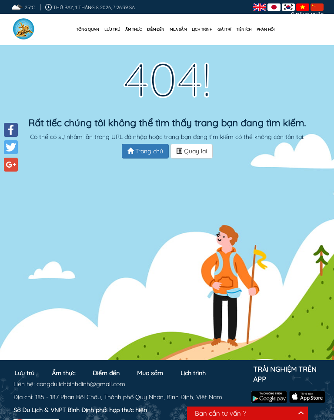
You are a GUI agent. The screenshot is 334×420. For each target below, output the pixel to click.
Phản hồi (265, 29)
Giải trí (224, 29)
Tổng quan (87, 29)
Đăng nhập (310, 15)
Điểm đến (155, 29)
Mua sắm (178, 29)
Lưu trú (112, 29)
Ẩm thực (133, 29)
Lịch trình (202, 29)
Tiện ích (243, 29)
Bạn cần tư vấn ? (220, 413)
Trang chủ (145, 151)
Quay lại (191, 151)
